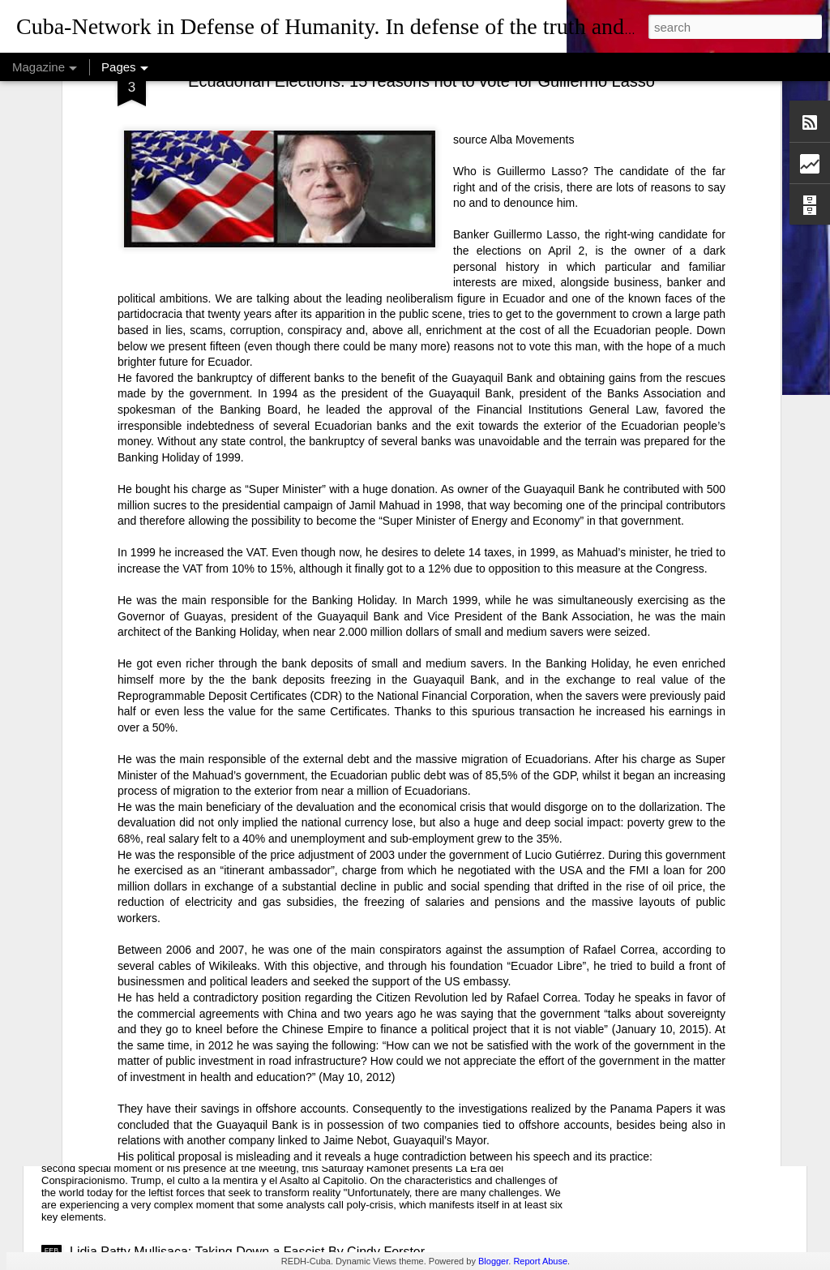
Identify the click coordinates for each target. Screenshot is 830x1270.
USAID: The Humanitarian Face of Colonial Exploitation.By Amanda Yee (276, 963)
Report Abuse (540, 1261)
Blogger (493, 1261)
